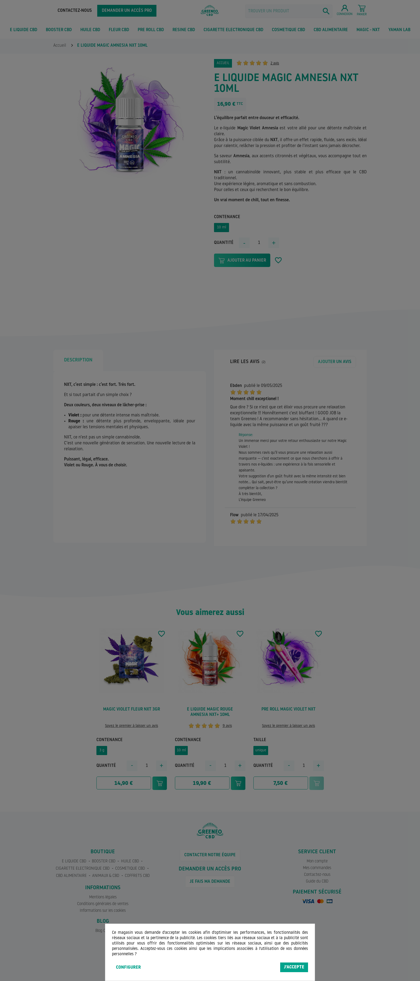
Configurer (128, 967)
